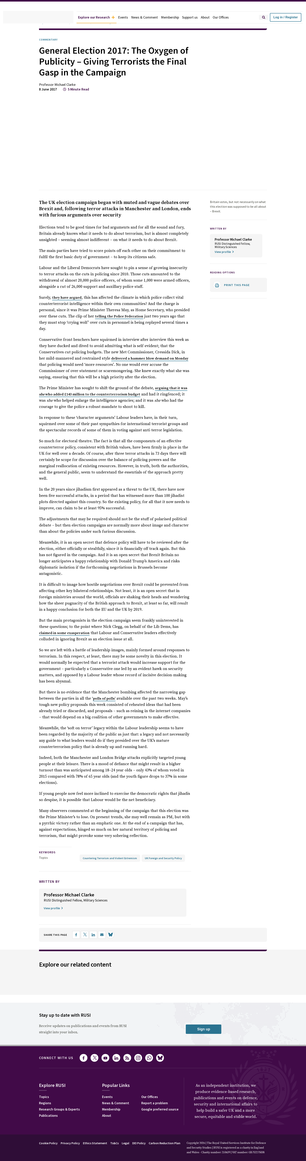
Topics (43, 849)
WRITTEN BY (219, 239)
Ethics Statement (99, 1144)
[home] (38, 17)
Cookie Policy (49, 1144)
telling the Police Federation (97, 328)
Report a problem (159, 1104)
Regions (46, 1104)
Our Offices (231, 17)
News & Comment (150, 17)
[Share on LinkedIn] (97, 936)
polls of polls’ (102, 691)
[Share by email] (106, 936)
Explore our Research (98, 17)
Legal (132, 1144)
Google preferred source (165, 1111)
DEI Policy (147, 1144)
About (215, 17)
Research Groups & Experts (62, 1111)
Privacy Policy (73, 1144)
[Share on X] (89, 936)
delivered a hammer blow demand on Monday (139, 363)
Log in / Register (285, 17)
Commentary (49, 39)
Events (128, 17)
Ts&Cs (120, 1144)
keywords (49, 844)
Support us (198, 17)
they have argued (66, 309)
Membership (177, 17)
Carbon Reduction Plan (175, 1144)
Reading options (224, 287)
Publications (49, 1117)
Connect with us (58, 1059)
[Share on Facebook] (80, 936)
